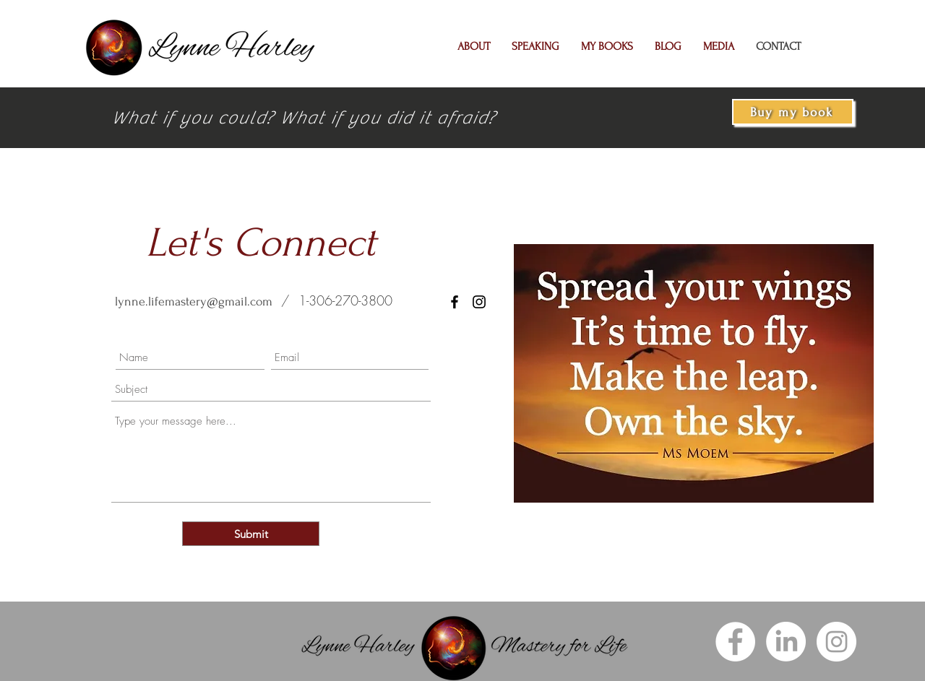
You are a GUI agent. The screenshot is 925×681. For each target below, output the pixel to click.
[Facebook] (454, 302)
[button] (474, 46)
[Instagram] (836, 642)
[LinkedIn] (786, 642)
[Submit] (250, 533)
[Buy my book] (792, 112)
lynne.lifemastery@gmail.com (193, 301)
